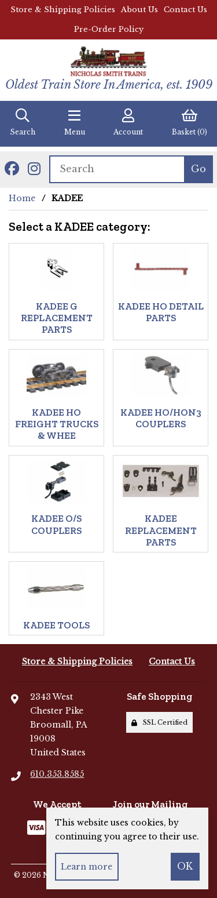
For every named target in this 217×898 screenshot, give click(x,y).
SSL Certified (159, 722)
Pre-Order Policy (109, 29)
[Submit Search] (198, 169)
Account (128, 122)
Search (22, 122)
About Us (139, 9)
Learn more (86, 866)
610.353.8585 (57, 774)
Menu (74, 122)
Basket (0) (189, 122)
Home (22, 198)
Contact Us (185, 9)
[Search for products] (117, 169)
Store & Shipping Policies (62, 9)
